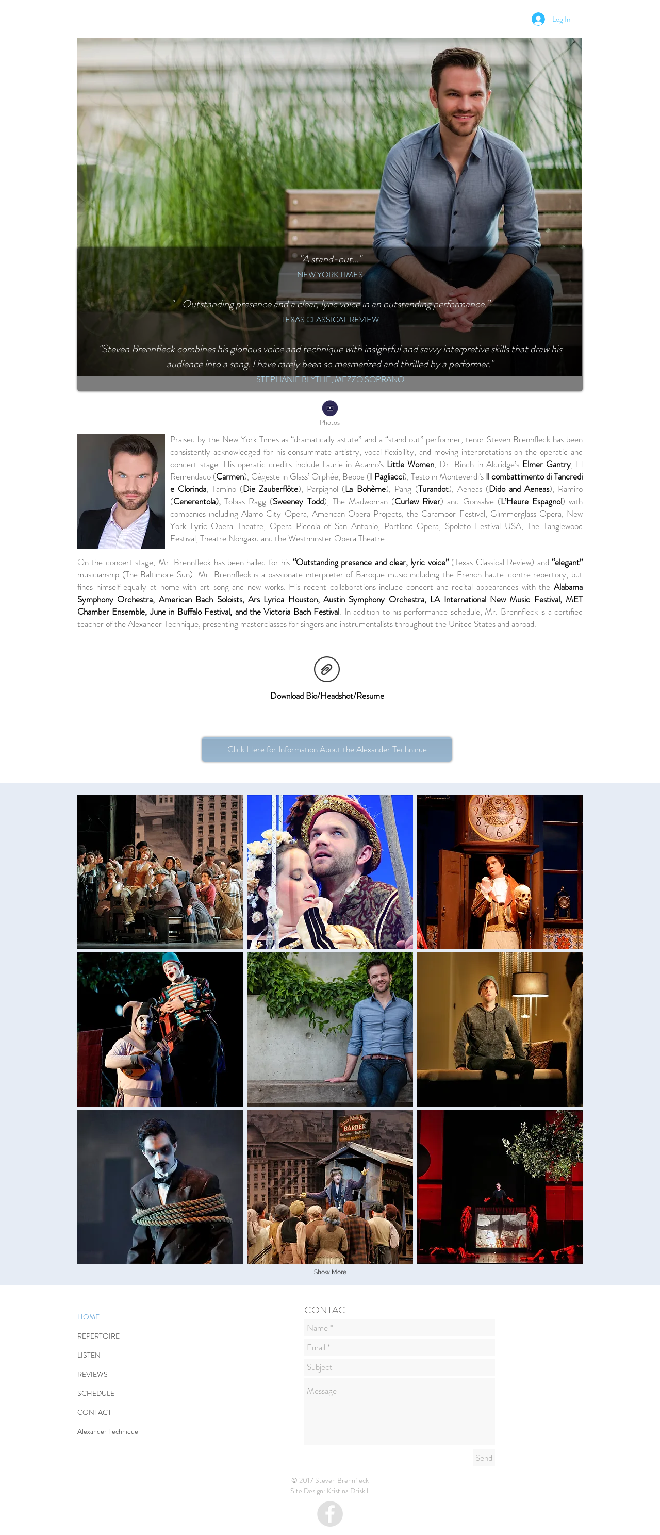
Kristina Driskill (348, 1491)
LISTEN (89, 1355)
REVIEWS (92, 1374)
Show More (330, 1272)
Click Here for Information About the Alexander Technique (327, 749)
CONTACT (94, 1412)
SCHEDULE (95, 1393)
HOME (88, 1317)
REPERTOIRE (98, 1336)
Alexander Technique (107, 1431)
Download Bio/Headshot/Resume (327, 695)
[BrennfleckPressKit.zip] (326, 670)
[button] (160, 872)
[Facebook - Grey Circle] (330, 1514)
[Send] (484, 1457)
